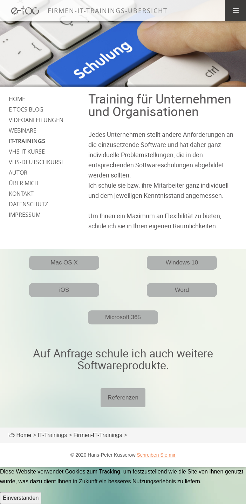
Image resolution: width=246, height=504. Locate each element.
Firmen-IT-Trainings (97, 435)
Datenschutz (28, 204)
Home (17, 99)
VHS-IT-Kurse (27, 151)
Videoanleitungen (36, 120)
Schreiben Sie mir (156, 455)
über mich (24, 183)
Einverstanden (21, 498)
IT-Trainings (27, 141)
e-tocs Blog (26, 109)
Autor (18, 172)
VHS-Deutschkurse (36, 162)
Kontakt (21, 193)
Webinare (22, 130)
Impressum (25, 215)
